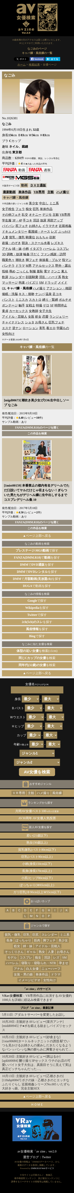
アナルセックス (43, 265)
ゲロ (46, 305)
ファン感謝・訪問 (53, 254)
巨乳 (36, 209)
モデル (12, 957)
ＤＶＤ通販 (38, 185)
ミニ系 (54, 203)
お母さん (41, 322)
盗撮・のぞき (11, 243)
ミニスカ (21, 299)
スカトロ (35, 299)
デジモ (47, 214)
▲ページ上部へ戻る (37, 535)
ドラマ (20, 265)
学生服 (6, 220)
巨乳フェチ (56, 322)
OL (4, 288)
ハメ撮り (62, 192)
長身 (9, 940)
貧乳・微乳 (17, 237)
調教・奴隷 (14, 254)
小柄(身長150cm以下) (37, 863)
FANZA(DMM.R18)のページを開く (37, 427)
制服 (33, 271)
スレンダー (17, 277)
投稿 (5, 271)
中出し (44, 203)
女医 (31, 316)
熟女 (65, 277)
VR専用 (39, 192)
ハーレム (49, 248)
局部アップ (55, 220)
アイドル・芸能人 (14, 316)
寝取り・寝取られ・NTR (38, 963)
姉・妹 (17, 248)
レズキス (57, 243)
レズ (54, 231)
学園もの (62, 328)
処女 (38, 316)
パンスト (8, 299)
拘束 (22, 282)
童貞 (5, 311)
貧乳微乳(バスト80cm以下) (37, 849)
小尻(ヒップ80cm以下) (36, 878)
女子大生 (45, 311)
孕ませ (63, 963)
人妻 (5, 237)
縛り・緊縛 (50, 299)
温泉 (48, 294)
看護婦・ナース (39, 231)
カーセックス (18, 311)
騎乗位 (30, 237)
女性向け (8, 333)
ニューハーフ (50, 968)
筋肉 (37, 940)
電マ (47, 271)
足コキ (57, 294)
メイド (62, 282)
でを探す (37, 557)
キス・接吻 (26, 294)
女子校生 (8, 209)
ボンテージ (10, 305)
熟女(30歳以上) (37, 842)
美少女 (33, 203)
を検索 (37, 658)
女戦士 (30, 305)
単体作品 (24, 192)
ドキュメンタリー (14, 231)
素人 (64, 271)
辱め (12, 271)
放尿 (43, 220)
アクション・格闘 (59, 288)
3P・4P (17, 220)
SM (41, 282)
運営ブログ (31, 1157)
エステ (6, 328)
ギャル (31, 951)
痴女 (29, 209)
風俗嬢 (57, 793)
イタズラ (36, 248)
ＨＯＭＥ (37, 1104)
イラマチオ (50, 226)
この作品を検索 (37, 433)
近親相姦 (65, 226)
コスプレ (62, 248)
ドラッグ (50, 282)
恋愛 (45, 316)
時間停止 (60, 305)
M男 (29, 265)
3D (4, 254)
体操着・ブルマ (50, 260)
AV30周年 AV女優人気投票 (37, 818)
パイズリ (32, 282)
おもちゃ (42, 237)
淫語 (36, 220)
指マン (66, 260)
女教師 (33, 311)
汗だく (35, 254)
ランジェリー (58, 316)
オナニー (35, 214)
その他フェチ (11, 214)
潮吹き (20, 260)
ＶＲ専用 (18, 793)
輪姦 (26, 254)
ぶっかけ (64, 231)
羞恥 (40, 271)
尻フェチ (21, 226)
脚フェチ (32, 260)
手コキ (27, 220)
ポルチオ (65, 299)
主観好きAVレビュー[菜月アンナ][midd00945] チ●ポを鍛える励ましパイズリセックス (37, 1026)
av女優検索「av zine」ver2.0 (37, 1151)
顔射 (52, 237)
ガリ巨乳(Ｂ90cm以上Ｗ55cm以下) (37, 892)
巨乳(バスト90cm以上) (36, 856)
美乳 (42, 328)
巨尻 (35, 934)
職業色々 (8, 260)
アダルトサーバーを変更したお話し (40, 1014)
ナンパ (40, 294)
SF (52, 305)
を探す (37, 607)
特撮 (39, 305)
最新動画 (9, 192)
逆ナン (17, 328)
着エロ (51, 328)
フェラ (20, 209)
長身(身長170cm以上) (37, 871)
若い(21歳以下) (37, 835)
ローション (30, 328)
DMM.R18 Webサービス (42, 1168)
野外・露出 (63, 265)
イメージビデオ (29, 980)
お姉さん (35, 226)
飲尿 (5, 277)
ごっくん (22, 271)
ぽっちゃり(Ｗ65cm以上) (37, 885)
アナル (6, 248)
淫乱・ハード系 (50, 277)
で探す (37, 550)
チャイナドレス (13, 322)
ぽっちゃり (23, 940)
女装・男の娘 (23, 974)
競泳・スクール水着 (36, 243)
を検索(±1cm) (37, 650)
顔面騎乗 (32, 277)
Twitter (46, 1157)
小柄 (25, 248)
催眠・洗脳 (10, 294)
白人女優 (32, 968)
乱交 (25, 214)
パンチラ (8, 265)
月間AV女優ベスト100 (37, 811)
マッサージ (10, 282)
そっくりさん (14, 951)
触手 (22, 305)
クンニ (55, 271)
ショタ (29, 322)
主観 (50, 192)
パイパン (8, 226)
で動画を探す (37, 586)
